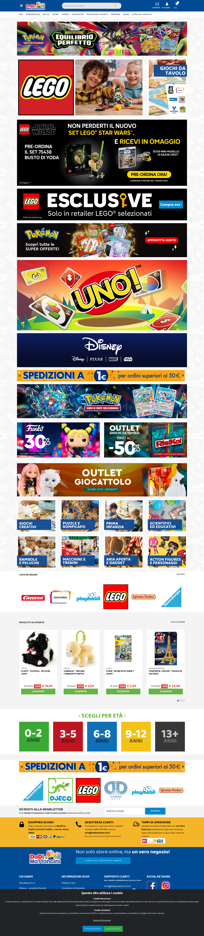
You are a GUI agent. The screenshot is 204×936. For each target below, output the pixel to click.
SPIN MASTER (78, 14)
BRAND (126, 14)
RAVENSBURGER (33, 14)
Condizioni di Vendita (73, 888)
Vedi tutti (181, 574)
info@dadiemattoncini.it (117, 886)
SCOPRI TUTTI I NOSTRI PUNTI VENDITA (103, 860)
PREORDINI (115, 14)
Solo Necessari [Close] (93, 928)
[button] (178, 6)
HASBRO (65, 14)
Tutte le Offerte (178, 622)
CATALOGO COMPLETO (142, 14)
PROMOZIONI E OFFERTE (97, 14)
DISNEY (55, 14)
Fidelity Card (68, 883)
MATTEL (46, 14)
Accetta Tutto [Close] (113, 928)
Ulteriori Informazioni (102, 920)
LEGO (20, 14)
